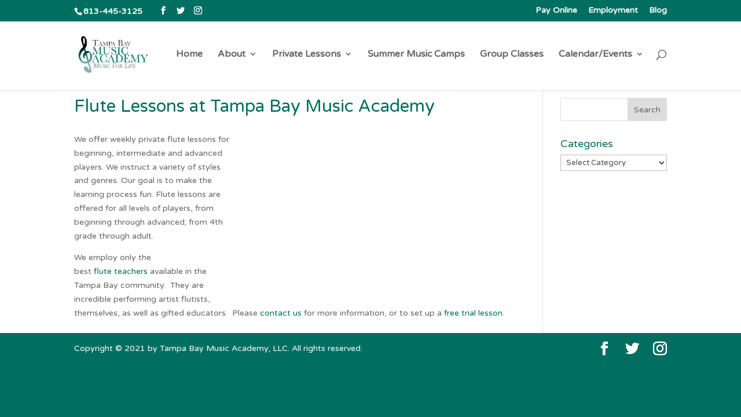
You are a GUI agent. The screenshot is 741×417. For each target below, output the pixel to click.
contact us (281, 313)
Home (189, 55)
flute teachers (121, 271)
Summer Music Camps (416, 55)
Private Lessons (306, 55)
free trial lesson (473, 313)
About (231, 55)
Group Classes (512, 55)
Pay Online (556, 10)
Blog (658, 10)
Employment (613, 10)
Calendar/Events (595, 55)
